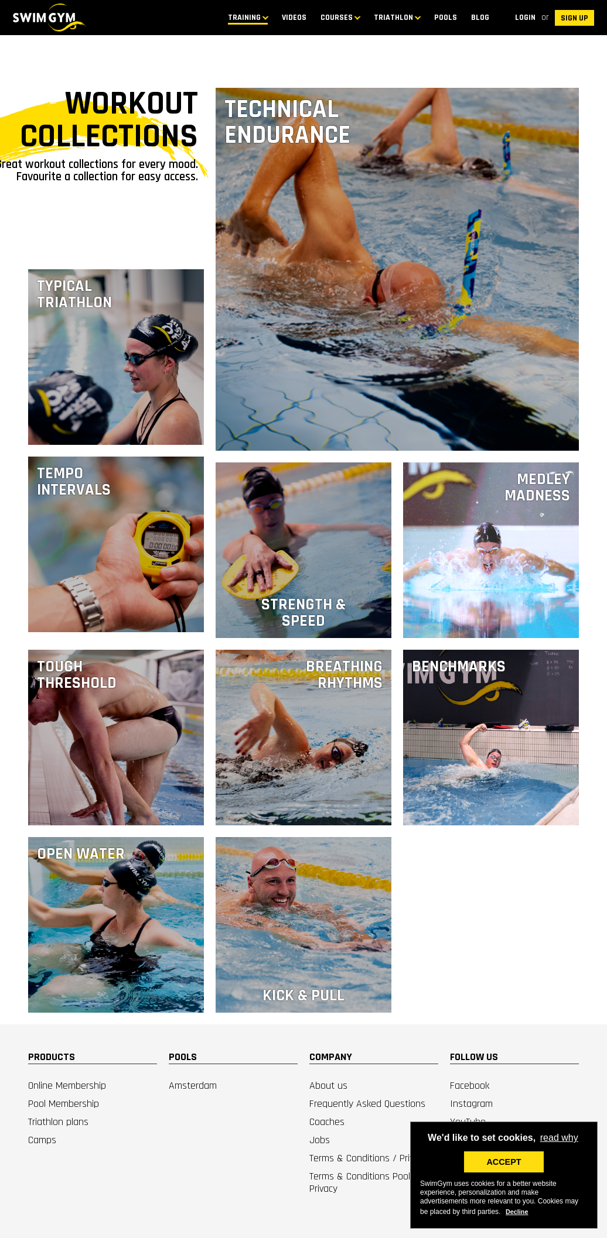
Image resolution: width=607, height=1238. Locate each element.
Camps (42, 1140)
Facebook (469, 1085)
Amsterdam (193, 1085)
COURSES (336, 17)
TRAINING (244, 17)
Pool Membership (63, 1103)
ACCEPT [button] (503, 1162)
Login (525, 17)
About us (328, 1085)
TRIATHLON (393, 17)
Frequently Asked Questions (367, 1103)
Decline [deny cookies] (517, 1211)
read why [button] (559, 1138)
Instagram (471, 1103)
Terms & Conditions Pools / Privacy (365, 1182)
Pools (445, 17)
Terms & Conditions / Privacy (368, 1158)
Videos (294, 17)
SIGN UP (574, 18)
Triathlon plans (58, 1122)
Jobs (319, 1140)
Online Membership (67, 1085)
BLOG (480, 17)
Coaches (327, 1122)
